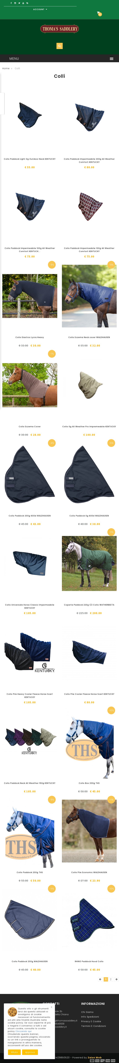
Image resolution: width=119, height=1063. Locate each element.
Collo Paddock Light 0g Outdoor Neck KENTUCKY (30, 159)
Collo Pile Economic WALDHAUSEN (89, 872)
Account (40, 9)
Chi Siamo (87, 1012)
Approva (30, 1052)
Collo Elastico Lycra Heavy (29, 337)
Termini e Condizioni (93, 1026)
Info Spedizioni (90, 1016)
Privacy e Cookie (91, 1021)
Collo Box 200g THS (89, 783)
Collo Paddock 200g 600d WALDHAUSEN (30, 515)
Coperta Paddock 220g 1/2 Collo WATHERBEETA (89, 605)
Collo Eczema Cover (30, 426)
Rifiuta (14, 1052)
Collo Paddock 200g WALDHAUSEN (30, 961)
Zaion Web (95, 1057)
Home (6, 68)
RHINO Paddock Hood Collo (89, 961)
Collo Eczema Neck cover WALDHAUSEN (89, 337)
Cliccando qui (23, 1031)
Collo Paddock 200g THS (30, 872)
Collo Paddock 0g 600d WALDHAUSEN (89, 515)
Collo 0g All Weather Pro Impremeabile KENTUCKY (89, 426)
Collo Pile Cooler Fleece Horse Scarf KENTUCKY (89, 694)
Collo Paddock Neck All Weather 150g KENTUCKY (29, 783)
